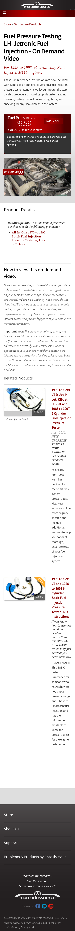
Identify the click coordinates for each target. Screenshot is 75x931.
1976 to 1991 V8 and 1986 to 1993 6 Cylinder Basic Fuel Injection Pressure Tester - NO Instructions (61, 598)
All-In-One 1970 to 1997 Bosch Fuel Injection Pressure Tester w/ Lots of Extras (28, 238)
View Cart (69, 13)
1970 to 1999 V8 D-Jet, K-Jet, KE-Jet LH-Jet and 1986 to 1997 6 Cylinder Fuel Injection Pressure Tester (61, 409)
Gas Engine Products (27, 24)
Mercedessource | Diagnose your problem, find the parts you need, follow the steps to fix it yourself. (37, 5)
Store (7, 24)
